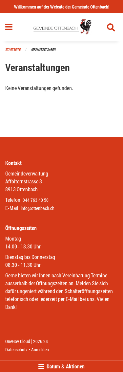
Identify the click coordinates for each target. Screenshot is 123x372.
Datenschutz (16, 349)
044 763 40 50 (36, 200)
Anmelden (40, 349)
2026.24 (40, 341)
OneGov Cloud (17, 341)
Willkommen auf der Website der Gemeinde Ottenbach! (61, 7)
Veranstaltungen (43, 49)
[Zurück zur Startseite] (61, 27)
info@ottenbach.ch (37, 208)
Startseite (13, 49)
